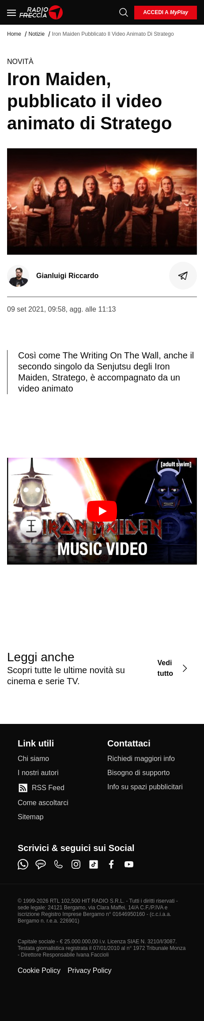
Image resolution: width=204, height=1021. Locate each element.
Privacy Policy (90, 970)
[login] (165, 12)
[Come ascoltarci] (43, 803)
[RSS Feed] (41, 788)
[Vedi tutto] (174, 668)
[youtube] (129, 864)
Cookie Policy (39, 970)
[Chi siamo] (33, 758)
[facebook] (111, 864)
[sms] (40, 864)
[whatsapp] (23, 864)
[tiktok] (93, 864)
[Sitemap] (31, 817)
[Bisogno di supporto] (138, 773)
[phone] (58, 864)
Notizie (36, 34)
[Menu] (11, 12)
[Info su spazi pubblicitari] (145, 787)
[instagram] (76, 864)
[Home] (41, 12)
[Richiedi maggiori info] (141, 758)
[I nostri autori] (38, 773)
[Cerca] (123, 12)
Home (14, 34)
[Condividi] (183, 276)
